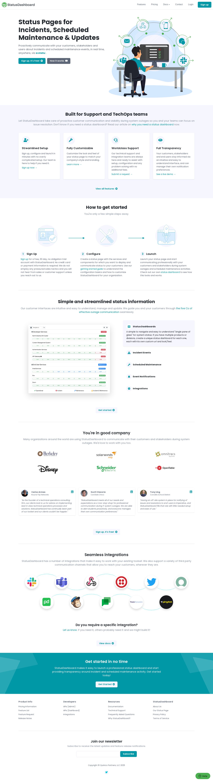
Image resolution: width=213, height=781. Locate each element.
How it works (59, 60)
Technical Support (117, 710)
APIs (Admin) (69, 706)
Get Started (106, 684)
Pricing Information (27, 706)
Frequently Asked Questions (121, 714)
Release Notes (25, 718)
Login (190, 4)
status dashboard (170, 272)
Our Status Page (160, 710)
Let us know (70, 630)
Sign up (205, 4)
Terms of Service (161, 718)
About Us (157, 706)
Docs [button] (165, 4)
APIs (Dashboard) (71, 710)
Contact (179, 4)
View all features (107, 188)
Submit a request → (122, 174)
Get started (106, 410)
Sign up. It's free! (32, 60)
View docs (106, 643)
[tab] (159, 333)
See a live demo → (166, 174)
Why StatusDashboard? (119, 718)
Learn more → (74, 164)
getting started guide (91, 268)
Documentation (115, 706)
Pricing (154, 4)
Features (141, 4)
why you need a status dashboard (152, 124)
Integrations (69, 714)
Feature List (23, 710)
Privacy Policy (159, 714)
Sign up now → (29, 167)
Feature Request (26, 714)
